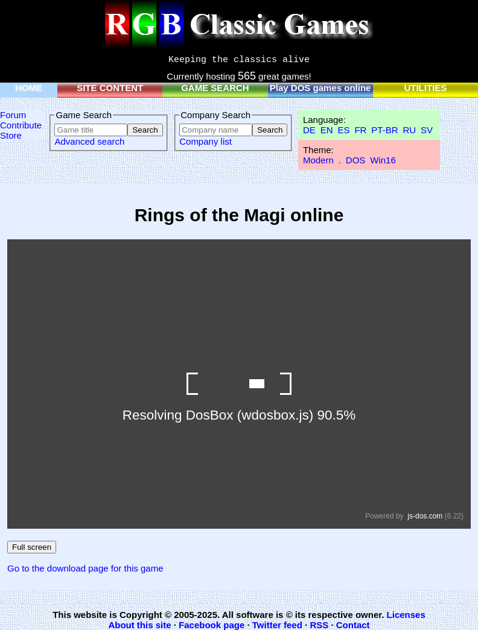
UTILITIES (425, 88)
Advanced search (89, 141)
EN (326, 130)
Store (11, 135)
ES (343, 130)
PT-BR (384, 130)
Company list (205, 141)
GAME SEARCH (215, 88)
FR (360, 130)
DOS (356, 160)
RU (409, 130)
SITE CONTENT (110, 88)
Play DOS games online (320, 88)
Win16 (383, 160)
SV (427, 130)
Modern (318, 160)
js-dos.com (424, 516)
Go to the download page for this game (85, 568)
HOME (28, 88)
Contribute (21, 125)
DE (309, 130)
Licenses (406, 615)
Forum (13, 115)
